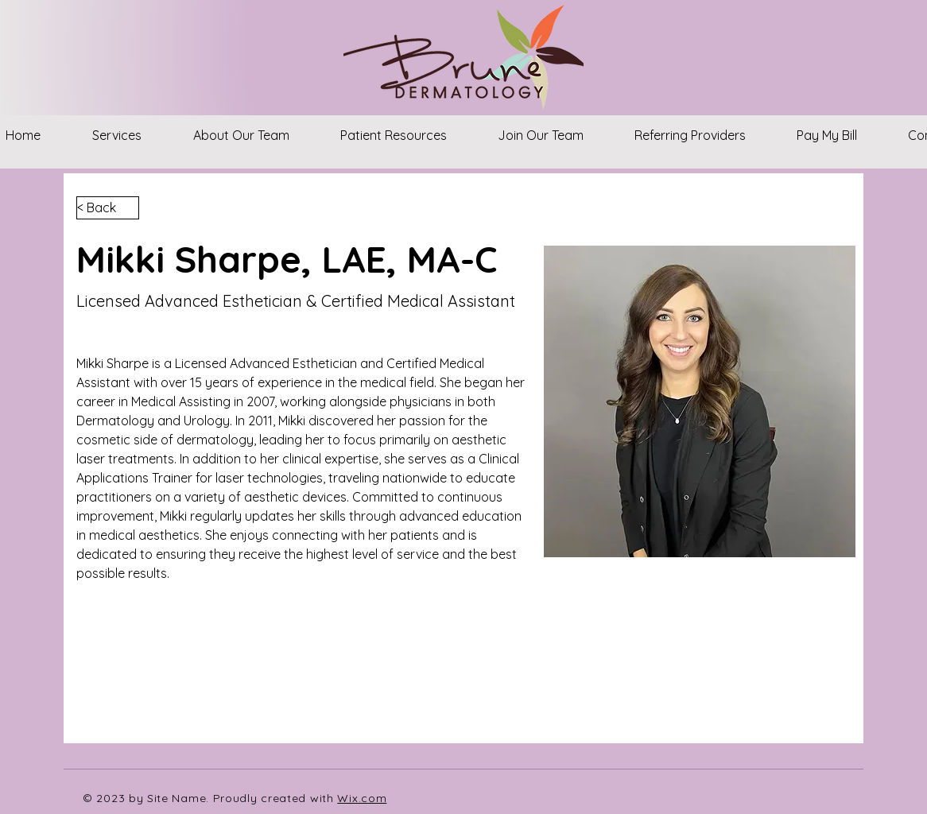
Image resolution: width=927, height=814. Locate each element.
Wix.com (361, 798)
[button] (116, 135)
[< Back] (107, 207)
